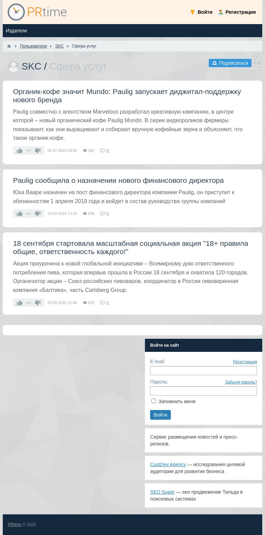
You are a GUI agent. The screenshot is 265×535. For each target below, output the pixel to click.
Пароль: (159, 382)
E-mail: (157, 361)
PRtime (14, 524)
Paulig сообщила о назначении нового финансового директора (118, 180)
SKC (31, 66)
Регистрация (245, 361)
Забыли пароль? (241, 382)
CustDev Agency (168, 464)
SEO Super (162, 492)
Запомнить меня (176, 401)
